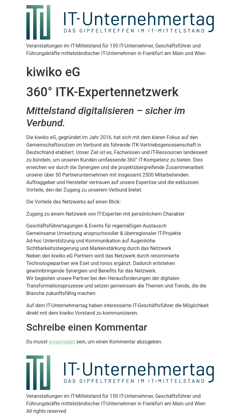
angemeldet (62, 342)
